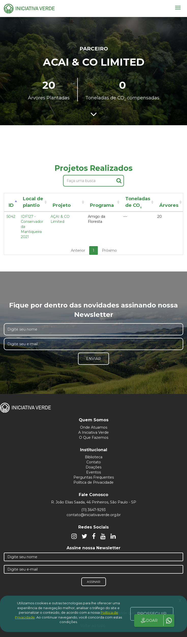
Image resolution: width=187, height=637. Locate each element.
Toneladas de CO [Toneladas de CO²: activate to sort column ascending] (137, 203)
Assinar (93, 582)
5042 (11, 216)
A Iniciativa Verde (93, 432)
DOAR (149, 620)
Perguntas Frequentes (93, 477)
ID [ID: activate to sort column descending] (11, 205)
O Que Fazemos (93, 437)
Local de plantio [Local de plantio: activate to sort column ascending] (33, 202)
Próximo (109, 250)
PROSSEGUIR (151, 613)
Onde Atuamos (93, 427)
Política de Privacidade (93, 482)
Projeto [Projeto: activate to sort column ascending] (62, 205)
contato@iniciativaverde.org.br (94, 515)
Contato (93, 462)
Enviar (93, 358)
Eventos (93, 472)
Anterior (78, 250)
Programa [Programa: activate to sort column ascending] (102, 205)
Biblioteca (93, 457)
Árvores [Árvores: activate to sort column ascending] (168, 205)
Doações (93, 467)
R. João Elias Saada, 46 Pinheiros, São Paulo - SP (93, 502)
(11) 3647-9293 (93, 509)
